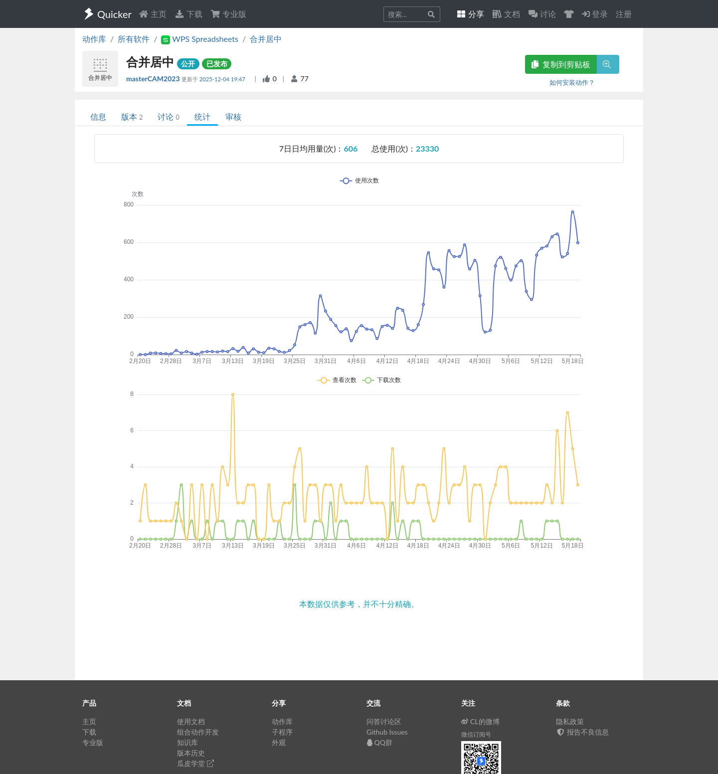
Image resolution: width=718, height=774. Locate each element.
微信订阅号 (476, 734)
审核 (233, 116)
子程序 (282, 732)
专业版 (228, 13)
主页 (153, 13)
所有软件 (134, 38)
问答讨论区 (383, 721)
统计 (202, 116)
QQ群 (379, 742)
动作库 (94, 38)
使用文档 (191, 721)
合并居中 (266, 38)
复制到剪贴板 (561, 64)
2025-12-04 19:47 (223, 79)
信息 (98, 116)
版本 (132, 116)
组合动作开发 (198, 732)
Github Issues (387, 732)
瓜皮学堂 (195, 763)
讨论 (168, 116)
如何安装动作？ (572, 82)
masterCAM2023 (153, 78)
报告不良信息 (582, 732)
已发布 (216, 63)
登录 (595, 13)
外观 (279, 742)
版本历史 (191, 753)
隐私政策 (570, 721)
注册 (624, 13)
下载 (188, 13)
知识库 (187, 742)
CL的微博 (480, 721)
